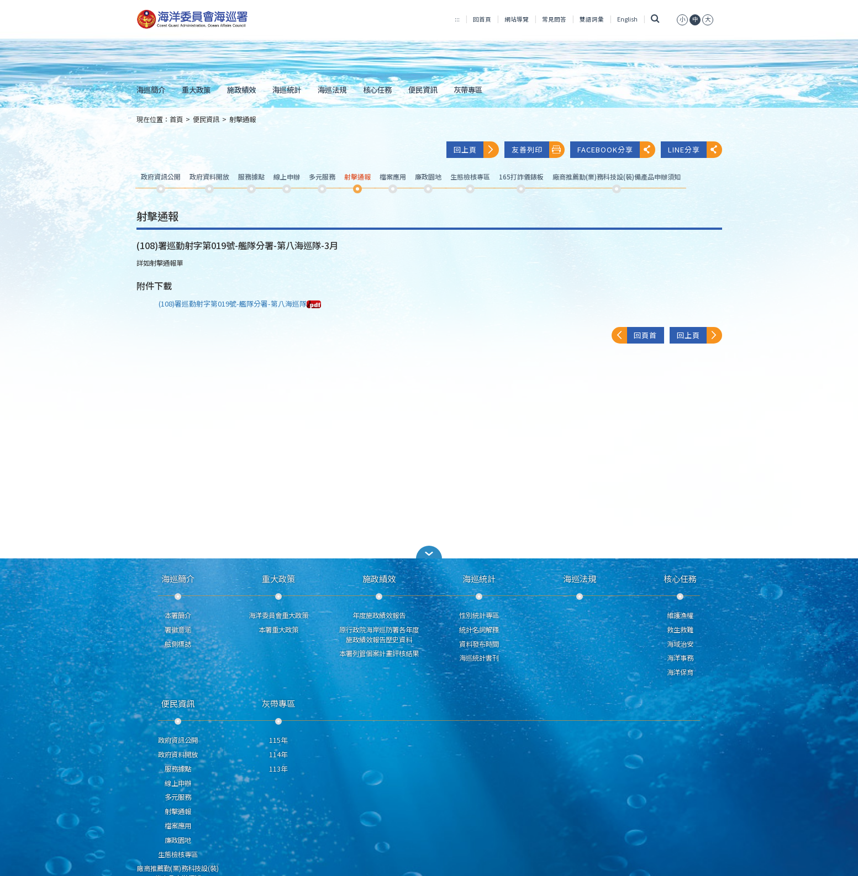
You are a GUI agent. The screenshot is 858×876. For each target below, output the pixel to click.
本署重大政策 (278, 630)
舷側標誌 (178, 644)
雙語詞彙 (592, 19)
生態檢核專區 (178, 854)
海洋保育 (680, 672)
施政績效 (241, 89)
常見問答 (554, 19)
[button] (429, 552)
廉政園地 (178, 840)
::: (457, 19)
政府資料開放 (178, 754)
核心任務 (377, 89)
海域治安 (680, 644)
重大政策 (196, 89)
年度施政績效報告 (379, 615)
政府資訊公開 (178, 740)
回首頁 (482, 19)
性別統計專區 (479, 615)
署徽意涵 (178, 630)
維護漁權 (680, 615)
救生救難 (680, 630)
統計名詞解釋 (479, 630)
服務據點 (178, 769)
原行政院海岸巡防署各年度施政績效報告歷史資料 (379, 635)
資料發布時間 (479, 644)
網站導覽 (516, 19)
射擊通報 (242, 119)
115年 (278, 740)
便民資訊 (422, 89)
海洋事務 (680, 658)
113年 (278, 769)
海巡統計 (286, 89)
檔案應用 (178, 826)
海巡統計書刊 (479, 658)
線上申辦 (178, 783)
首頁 (176, 119)
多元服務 (178, 797)
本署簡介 (178, 615)
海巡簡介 (150, 89)
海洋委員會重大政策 (278, 615)
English (627, 19)
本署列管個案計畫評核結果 (379, 653)
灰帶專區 (468, 89)
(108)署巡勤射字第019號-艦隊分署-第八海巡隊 (240, 303)
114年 (278, 754)
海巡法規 (332, 89)
